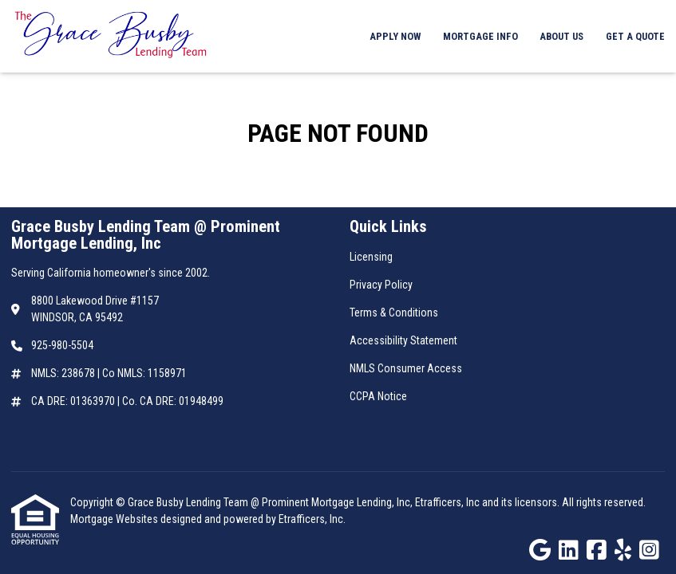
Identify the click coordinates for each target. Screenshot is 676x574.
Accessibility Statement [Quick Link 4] (403, 340)
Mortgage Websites (115, 519)
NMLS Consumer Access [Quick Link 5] (406, 368)
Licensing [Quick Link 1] (371, 256)
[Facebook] (597, 551)
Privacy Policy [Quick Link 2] (381, 284)
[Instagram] (649, 551)
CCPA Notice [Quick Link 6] (378, 396)
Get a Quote (635, 36)
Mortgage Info (480, 36)
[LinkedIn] (569, 551)
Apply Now (395, 36)
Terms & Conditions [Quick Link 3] (394, 312)
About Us (561, 36)
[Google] (540, 551)
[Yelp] (623, 551)
